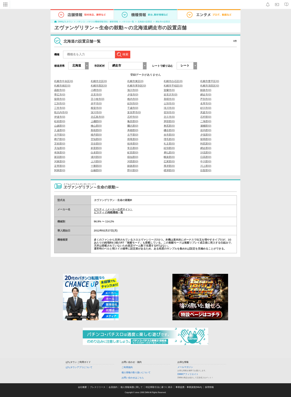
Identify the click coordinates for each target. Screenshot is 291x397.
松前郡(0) (59, 121)
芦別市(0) (205, 99)
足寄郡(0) (59, 166)
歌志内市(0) (61, 112)
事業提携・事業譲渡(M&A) (189, 387)
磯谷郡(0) (169, 130)
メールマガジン (185, 367)
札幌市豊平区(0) (209, 81)
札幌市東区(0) (135, 81)
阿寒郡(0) (59, 170)
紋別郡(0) (169, 148)
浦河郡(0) (96, 157)
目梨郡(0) (205, 170)
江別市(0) (59, 103)
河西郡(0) (132, 161)
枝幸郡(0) (132, 143)
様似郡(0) (132, 157)
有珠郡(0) (59, 152)
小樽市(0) (96, 90)
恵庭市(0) (205, 112)
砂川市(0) (205, 108)
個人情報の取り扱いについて (136, 372)
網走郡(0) (205, 148)
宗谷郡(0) (96, 143)
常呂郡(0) (132, 148)
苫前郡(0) (59, 143)
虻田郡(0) (132, 152)
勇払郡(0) (169, 152)
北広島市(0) (97, 117)
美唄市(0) (169, 99)
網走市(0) (205, 94)
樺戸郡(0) (59, 139)
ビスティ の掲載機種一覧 (108, 212)
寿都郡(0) (132, 130)
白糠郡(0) (96, 170)
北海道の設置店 (145, 21)
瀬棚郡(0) (205, 125)
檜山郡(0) (96, 125)
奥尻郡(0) (169, 125)
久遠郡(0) (59, 130)
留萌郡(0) (205, 139)
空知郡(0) (96, 139)
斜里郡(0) (96, 148)
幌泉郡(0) (169, 157)
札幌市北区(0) (99, 81)
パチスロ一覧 (128, 21)
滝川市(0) (169, 108)
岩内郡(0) (205, 130)
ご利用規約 (127, 367)
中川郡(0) (205, 161)
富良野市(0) (134, 112)
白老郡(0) (96, 152)
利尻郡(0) (205, 143)
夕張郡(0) (205, 134)
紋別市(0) (132, 103)
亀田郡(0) (132, 121)
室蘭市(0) (169, 90)
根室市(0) (96, 108)
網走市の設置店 (163, 21)
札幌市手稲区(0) (173, 85)
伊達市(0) (59, 117)
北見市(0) (96, 94)
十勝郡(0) (96, 166)
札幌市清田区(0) (209, 85)
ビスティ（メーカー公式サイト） (113, 209)
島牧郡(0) (96, 130)
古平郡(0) (132, 134)
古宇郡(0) (59, 134)
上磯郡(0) (96, 121)
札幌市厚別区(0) (136, 85)
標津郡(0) (169, 170)
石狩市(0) (132, 117)
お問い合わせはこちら (133, 377)
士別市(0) (169, 103)
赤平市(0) (96, 103)
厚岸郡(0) (169, 166)
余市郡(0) (169, 134)
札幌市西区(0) (99, 85)
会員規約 (113, 387)
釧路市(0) (205, 90)
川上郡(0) (205, 166)
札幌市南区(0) (62, 85)
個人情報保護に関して (131, 387)
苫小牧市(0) (97, 99)
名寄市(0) (205, 103)
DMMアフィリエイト (187, 374)
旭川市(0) (132, 90)
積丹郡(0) (96, 134)
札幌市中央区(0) (63, 81)
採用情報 (209, 387)
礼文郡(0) (169, 143)
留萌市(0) (59, 99)
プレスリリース (97, 387)
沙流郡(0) (205, 152)
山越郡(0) (59, 125)
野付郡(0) (132, 170)
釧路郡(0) (132, 166)
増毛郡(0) (169, 139)
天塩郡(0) (59, 148)
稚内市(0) (132, 99)
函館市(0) (59, 90)
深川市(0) (96, 112)
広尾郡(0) (169, 161)
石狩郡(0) (205, 117)
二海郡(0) (205, 121)
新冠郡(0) (59, 157)
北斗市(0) (169, 117)
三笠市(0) (59, 108)
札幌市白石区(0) (173, 81)
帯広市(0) (59, 94)
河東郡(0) (59, 161)
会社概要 (82, 387)
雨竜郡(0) (132, 139)
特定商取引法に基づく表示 (159, 387)
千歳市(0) (132, 108)
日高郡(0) (205, 157)
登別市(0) (169, 112)
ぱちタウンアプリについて (79, 367)
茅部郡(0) (169, 121)
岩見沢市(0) (170, 94)
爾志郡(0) (132, 125)
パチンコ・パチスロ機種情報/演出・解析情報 (97, 21)
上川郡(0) (96, 161)
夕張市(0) (132, 94)
